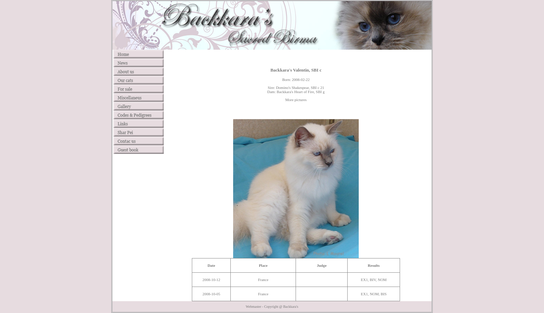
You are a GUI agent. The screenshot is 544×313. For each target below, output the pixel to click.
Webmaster (253, 306)
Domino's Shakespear (292, 87)
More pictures (295, 100)
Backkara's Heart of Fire (295, 92)
